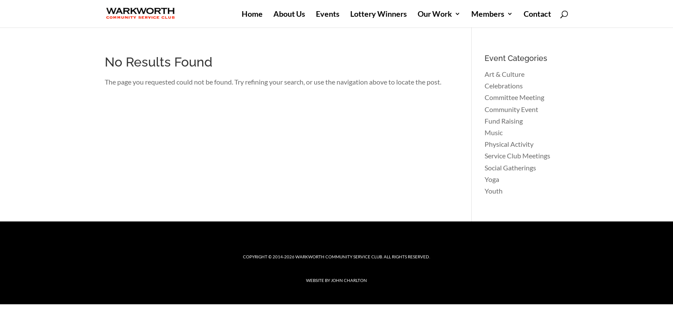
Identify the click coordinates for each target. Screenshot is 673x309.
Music (494, 132)
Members (487, 14)
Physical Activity (509, 144)
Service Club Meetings (517, 155)
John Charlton (349, 280)
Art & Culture (504, 74)
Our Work (435, 14)
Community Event (511, 109)
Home (252, 14)
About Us (289, 14)
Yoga (492, 179)
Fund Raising (504, 121)
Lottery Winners (378, 14)
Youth (494, 191)
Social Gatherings (510, 168)
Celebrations (504, 86)
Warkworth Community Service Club (338, 256)
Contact (537, 14)
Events (328, 14)
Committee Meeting (514, 97)
